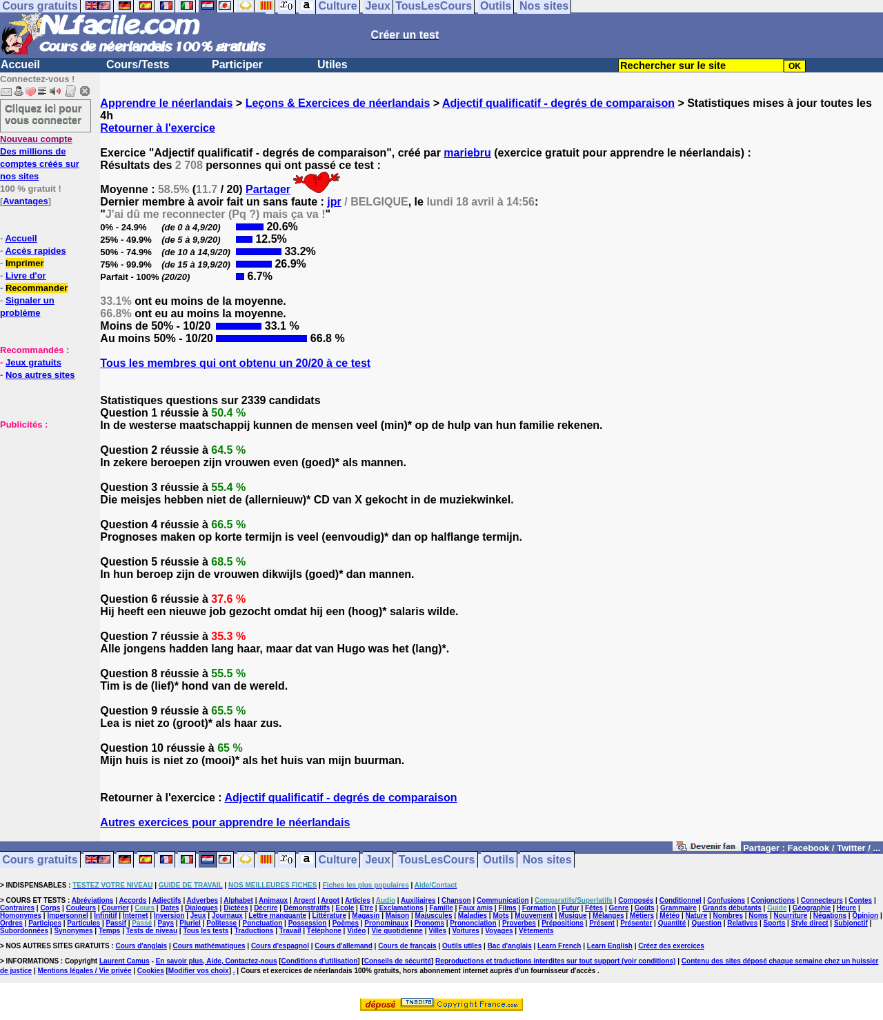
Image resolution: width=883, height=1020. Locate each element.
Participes (44, 923)
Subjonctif (851, 923)
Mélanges (608, 915)
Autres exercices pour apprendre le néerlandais (225, 822)
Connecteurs (822, 900)
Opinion (865, 915)
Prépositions (563, 923)
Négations (829, 915)
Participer (237, 64)
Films (507, 908)
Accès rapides (35, 251)
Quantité (672, 923)
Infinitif (105, 915)
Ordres (11, 923)
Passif (116, 923)
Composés (635, 900)
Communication (503, 900)
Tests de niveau (151, 930)
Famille (441, 908)
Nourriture (790, 915)
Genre (619, 908)
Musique (573, 915)
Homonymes (20, 915)
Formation (539, 908)
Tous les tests (205, 930)
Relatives (742, 923)
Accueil (20, 64)
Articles (357, 900)
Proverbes (519, 923)
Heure (846, 908)
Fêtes (594, 908)
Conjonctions (773, 900)
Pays (166, 923)
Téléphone (324, 930)
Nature (697, 915)
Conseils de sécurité (397, 961)
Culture (338, 860)
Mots (500, 915)
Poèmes (346, 923)
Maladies (472, 915)
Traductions (254, 930)
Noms (758, 915)
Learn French (559, 946)
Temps (110, 930)
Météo (669, 915)
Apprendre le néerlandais (166, 103)
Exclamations (401, 908)
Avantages (25, 201)
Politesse (221, 923)
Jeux (377, 860)
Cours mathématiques (209, 946)
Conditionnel (680, 900)
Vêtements (536, 930)
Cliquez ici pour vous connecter (43, 114)
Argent (304, 900)
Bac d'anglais (510, 946)
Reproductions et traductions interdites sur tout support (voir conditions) (555, 961)
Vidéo (356, 930)
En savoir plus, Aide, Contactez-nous (216, 961)
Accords (132, 900)
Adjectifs (166, 900)
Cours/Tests (137, 64)
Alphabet (238, 900)
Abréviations (93, 900)
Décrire (265, 908)
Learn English (610, 946)
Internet (135, 915)
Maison (397, 915)
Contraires (17, 908)
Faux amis (476, 908)
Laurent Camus (124, 961)
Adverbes (203, 900)
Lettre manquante (277, 915)
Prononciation (473, 923)
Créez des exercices (671, 946)
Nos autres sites (40, 375)
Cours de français (407, 946)
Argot (330, 900)
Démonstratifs (307, 908)
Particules (83, 923)
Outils (498, 860)
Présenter (636, 923)
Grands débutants (732, 908)
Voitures (466, 930)
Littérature (329, 915)
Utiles (332, 64)
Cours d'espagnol (280, 946)
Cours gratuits (39, 860)
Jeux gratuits (33, 362)
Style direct (810, 923)
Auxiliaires (418, 900)
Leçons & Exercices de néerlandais (338, 103)
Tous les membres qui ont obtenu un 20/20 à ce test (235, 363)
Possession (307, 923)
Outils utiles (462, 946)
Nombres (728, 915)
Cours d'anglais (142, 946)
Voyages (499, 930)
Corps (50, 908)
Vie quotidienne (397, 930)
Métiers (642, 915)
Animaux (273, 900)
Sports (775, 923)
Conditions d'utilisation (319, 961)
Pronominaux (386, 923)
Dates (169, 908)
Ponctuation (263, 923)
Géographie (812, 908)
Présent (602, 923)
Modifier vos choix (198, 970)
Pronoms (429, 923)
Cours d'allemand (344, 946)
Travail (290, 930)
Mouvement (534, 915)
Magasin (365, 915)
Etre (366, 908)
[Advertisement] (41, 499)
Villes (437, 930)
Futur (570, 908)
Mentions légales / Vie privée (85, 970)
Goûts (645, 908)
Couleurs (81, 908)
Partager (268, 189)
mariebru (467, 153)
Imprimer (25, 263)
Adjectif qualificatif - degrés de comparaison (558, 103)
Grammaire (678, 908)
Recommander (37, 288)
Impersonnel (67, 915)
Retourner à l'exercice (157, 128)
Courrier (114, 908)
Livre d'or (26, 275)
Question (707, 923)
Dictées (236, 908)
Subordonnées (24, 930)
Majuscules (434, 915)
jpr (334, 202)
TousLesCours (437, 860)
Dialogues (201, 908)
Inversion (169, 915)
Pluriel (190, 923)
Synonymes (73, 930)
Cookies (150, 970)
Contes (860, 900)
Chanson (456, 900)
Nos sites (547, 860)
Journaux (227, 915)
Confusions (726, 900)
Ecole (345, 908)
